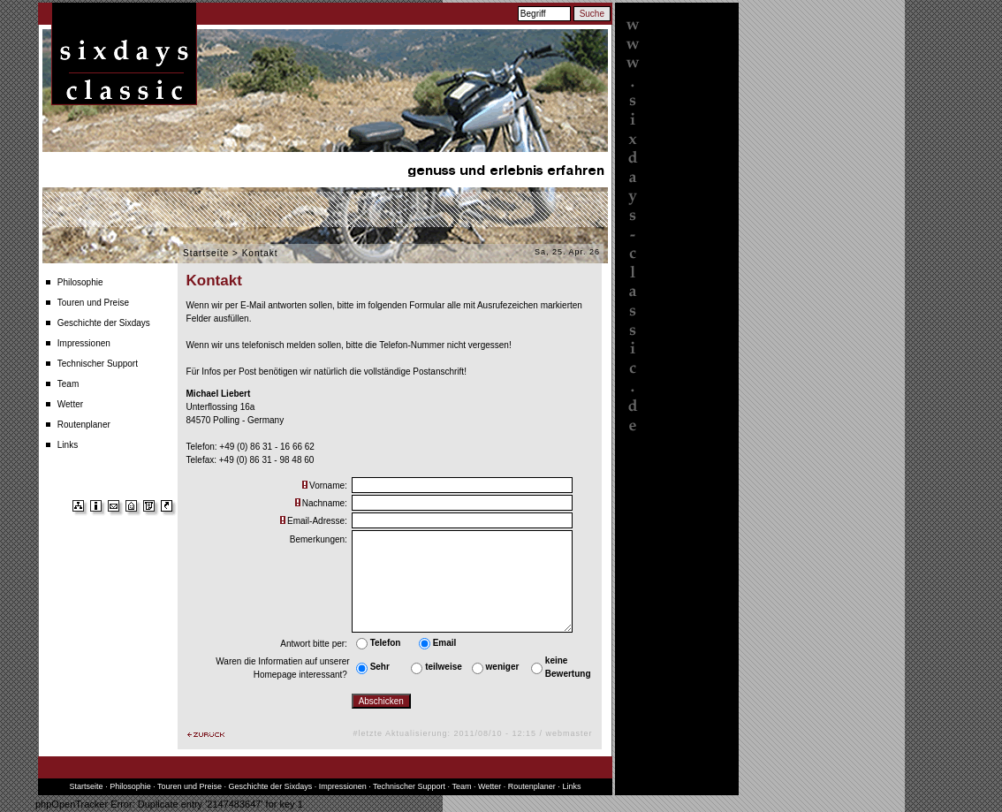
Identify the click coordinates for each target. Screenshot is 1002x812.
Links (67, 445)
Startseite (206, 253)
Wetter (70, 404)
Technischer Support (97, 363)
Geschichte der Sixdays (103, 323)
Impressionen (83, 343)
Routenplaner (83, 424)
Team (68, 384)
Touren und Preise (93, 302)
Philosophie (80, 282)
